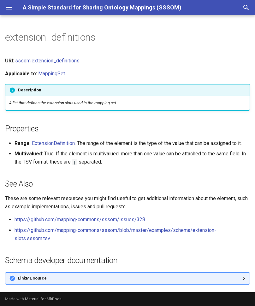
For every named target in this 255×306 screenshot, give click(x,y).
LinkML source (32, 278)
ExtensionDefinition (53, 143)
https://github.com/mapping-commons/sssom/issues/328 (80, 219)
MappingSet (51, 74)
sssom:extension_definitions (47, 61)
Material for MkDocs (43, 299)
